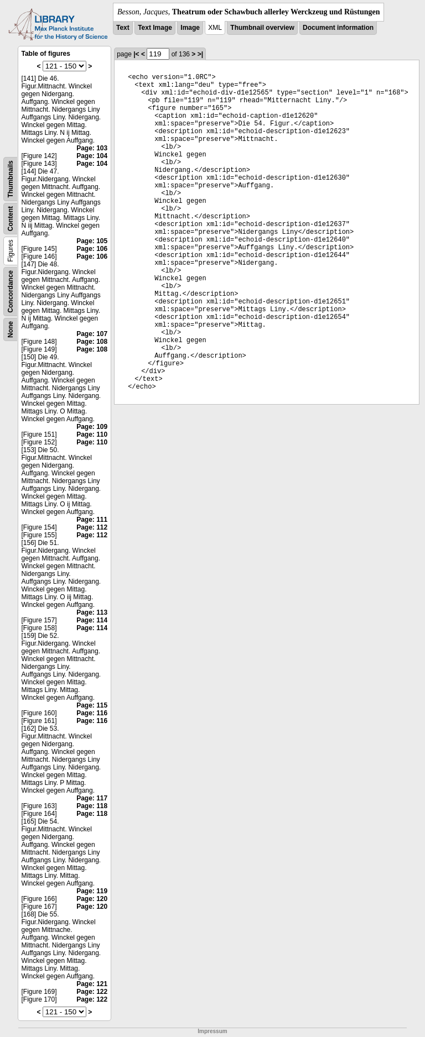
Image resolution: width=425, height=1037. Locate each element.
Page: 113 (91, 612)
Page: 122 (91, 992)
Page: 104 (91, 156)
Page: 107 (91, 334)
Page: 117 (91, 798)
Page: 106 (91, 249)
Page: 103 (91, 148)
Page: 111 (91, 519)
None (10, 329)
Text (122, 28)
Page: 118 (91, 806)
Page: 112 (91, 527)
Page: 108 (91, 341)
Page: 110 (91, 434)
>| (200, 54)
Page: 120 (91, 899)
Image (190, 28)
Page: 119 (91, 891)
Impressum (212, 1031)
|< (136, 54)
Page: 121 (91, 984)
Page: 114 (91, 620)
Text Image (155, 28)
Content (10, 218)
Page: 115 (91, 705)
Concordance (10, 291)
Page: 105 (91, 241)
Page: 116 (91, 713)
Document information (338, 28)
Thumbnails (10, 178)
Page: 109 (91, 427)
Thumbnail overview (262, 28)
